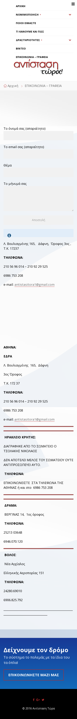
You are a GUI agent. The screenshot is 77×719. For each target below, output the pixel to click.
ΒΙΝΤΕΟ (21, 48)
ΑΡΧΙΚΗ (20, 6)
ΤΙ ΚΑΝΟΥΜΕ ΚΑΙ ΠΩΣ (30, 31)
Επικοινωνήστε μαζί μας (33, 674)
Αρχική (13, 86)
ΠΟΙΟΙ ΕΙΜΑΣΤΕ (26, 23)
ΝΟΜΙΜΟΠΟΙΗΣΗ (27, 14)
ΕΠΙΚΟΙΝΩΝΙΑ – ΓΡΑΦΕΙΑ (32, 57)
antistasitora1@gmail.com (34, 284)
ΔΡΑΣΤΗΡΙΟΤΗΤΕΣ (28, 40)
